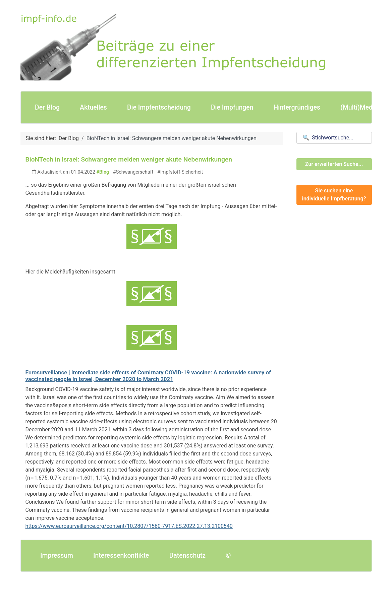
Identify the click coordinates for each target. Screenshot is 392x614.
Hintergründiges (297, 107)
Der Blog (47, 107)
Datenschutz (187, 555)
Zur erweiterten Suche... (334, 164)
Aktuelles (93, 107)
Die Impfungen (232, 107)
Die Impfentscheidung (159, 107)
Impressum (56, 555)
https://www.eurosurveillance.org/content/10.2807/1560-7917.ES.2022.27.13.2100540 (129, 526)
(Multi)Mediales (363, 107)
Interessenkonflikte (121, 555)
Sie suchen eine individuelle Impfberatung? (334, 194)
